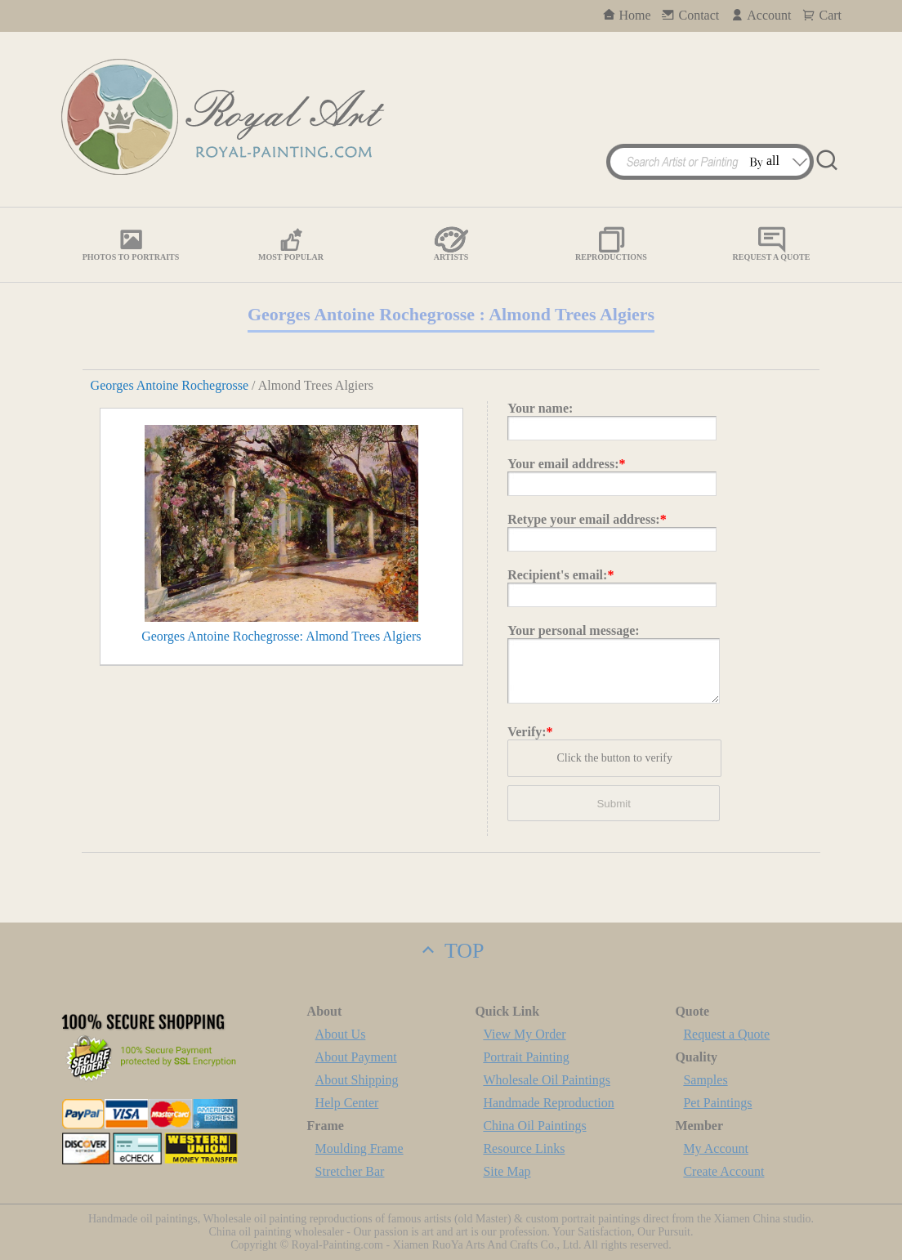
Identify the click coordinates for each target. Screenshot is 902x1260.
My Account (715, 1148)
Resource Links (524, 1148)
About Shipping (357, 1080)
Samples (705, 1080)
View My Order (524, 1034)
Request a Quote (726, 1034)
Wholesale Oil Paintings (546, 1080)
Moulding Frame (359, 1148)
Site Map (506, 1171)
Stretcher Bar (350, 1171)
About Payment (356, 1057)
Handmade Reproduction (548, 1103)
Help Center (347, 1103)
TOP (451, 951)
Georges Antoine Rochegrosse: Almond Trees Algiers (281, 636)
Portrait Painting (526, 1057)
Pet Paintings (717, 1103)
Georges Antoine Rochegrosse (169, 385)
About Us (340, 1034)
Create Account (723, 1171)
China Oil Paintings (534, 1126)
